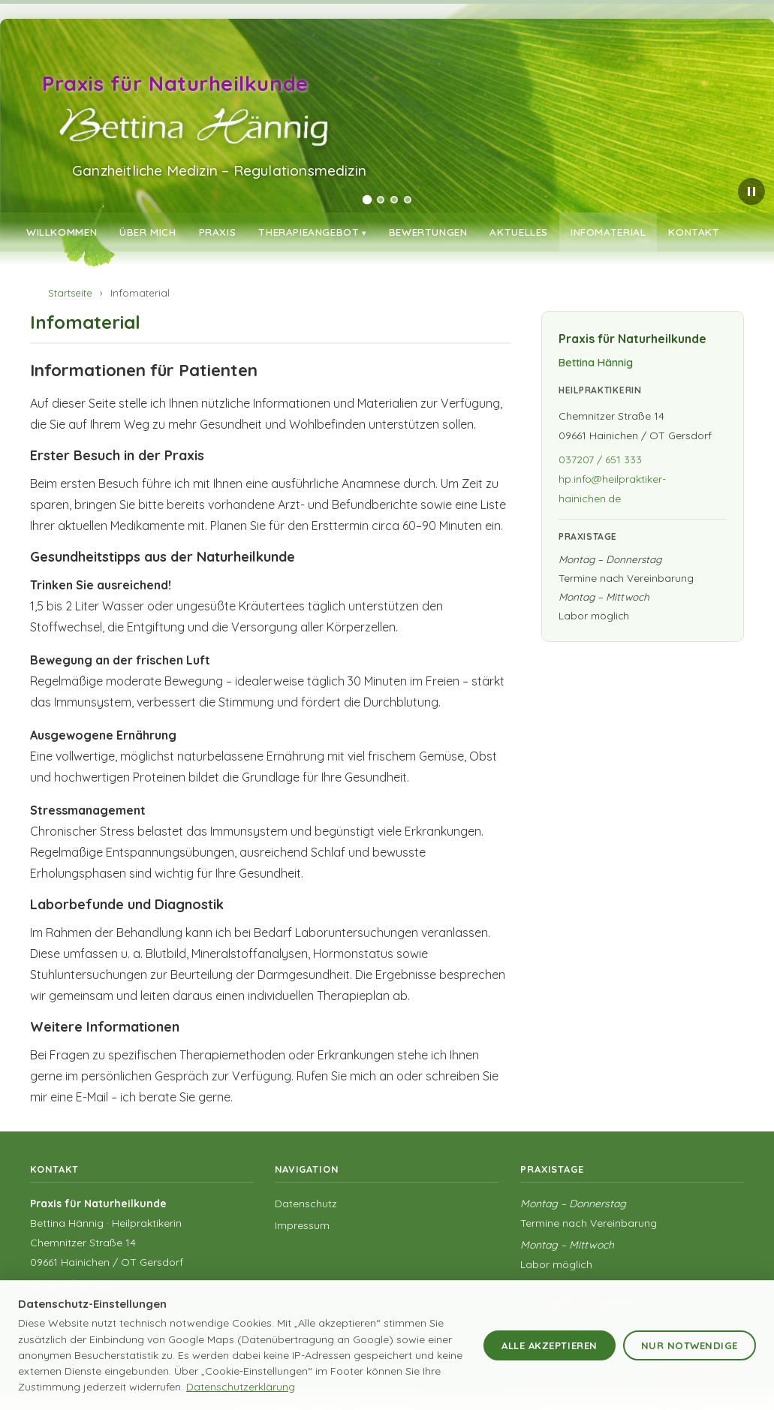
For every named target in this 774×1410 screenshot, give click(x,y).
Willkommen (61, 231)
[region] (387, 131)
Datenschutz (306, 1203)
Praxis (217, 231)
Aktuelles (518, 231)
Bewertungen (428, 231)
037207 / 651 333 (600, 459)
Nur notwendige (689, 1345)
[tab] (367, 200)
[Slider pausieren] (751, 191)
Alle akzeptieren (549, 1345)
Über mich (147, 231)
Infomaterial (608, 231)
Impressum (302, 1225)
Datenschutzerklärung (240, 1386)
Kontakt (693, 231)
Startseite (70, 293)
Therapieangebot (308, 231)
